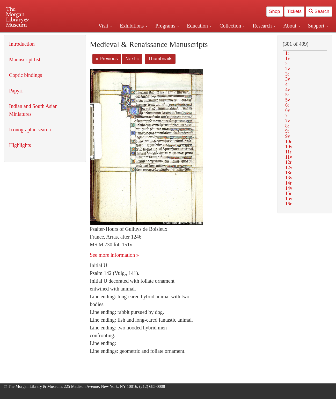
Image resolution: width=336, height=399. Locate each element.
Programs (167, 26)
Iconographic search (30, 129)
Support (318, 26)
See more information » (114, 255)
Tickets (294, 11)
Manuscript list (24, 59)
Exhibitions (134, 26)
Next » (132, 58)
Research (264, 26)
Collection (232, 26)
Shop (274, 11)
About (291, 26)
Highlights (20, 145)
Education (199, 26)
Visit (105, 26)
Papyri (16, 90)
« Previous (107, 58)
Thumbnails (160, 58)
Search (319, 11)
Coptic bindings (25, 75)
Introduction (22, 44)
